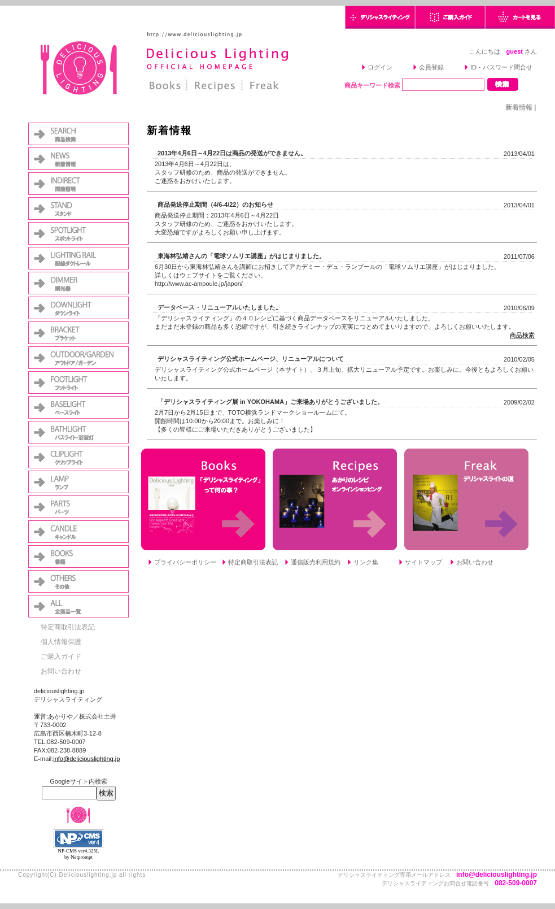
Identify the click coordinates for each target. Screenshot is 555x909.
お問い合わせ (61, 671)
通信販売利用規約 (315, 562)
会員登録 (431, 67)
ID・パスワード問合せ (501, 67)
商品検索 (522, 335)
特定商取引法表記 (68, 627)
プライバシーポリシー (185, 562)
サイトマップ (423, 562)
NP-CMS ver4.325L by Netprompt (78, 854)
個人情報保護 (61, 642)
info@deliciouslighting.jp (86, 758)
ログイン (380, 67)
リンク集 (365, 562)
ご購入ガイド (61, 656)
